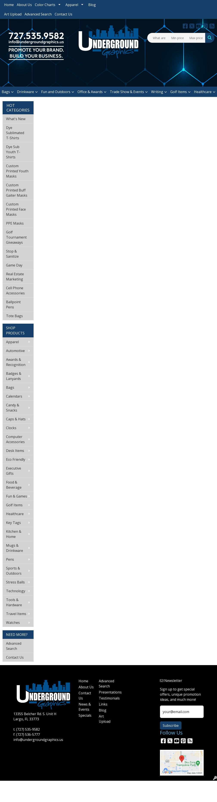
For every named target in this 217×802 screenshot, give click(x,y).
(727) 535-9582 (28, 729)
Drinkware (25, 91)
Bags (6, 91)
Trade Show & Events (127, 91)
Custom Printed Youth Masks (17, 171)
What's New (15, 118)
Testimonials (106, 698)
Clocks (11, 427)
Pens (10, 559)
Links (103, 704)
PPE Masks (15, 223)
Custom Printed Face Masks (16, 209)
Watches (13, 622)
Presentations (106, 692)
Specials (85, 715)
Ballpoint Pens (13, 304)
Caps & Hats (16, 419)
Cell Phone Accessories (15, 290)
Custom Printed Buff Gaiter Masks (16, 190)
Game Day (14, 265)
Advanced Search (38, 14)
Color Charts (45, 4)
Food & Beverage (14, 485)
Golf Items (178, 91)
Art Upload (13, 14)
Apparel (71, 4)
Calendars (14, 396)
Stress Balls (15, 582)
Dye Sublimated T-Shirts (15, 132)
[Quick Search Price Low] (178, 38)
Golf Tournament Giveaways (16, 237)
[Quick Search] (158, 38)
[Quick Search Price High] (196, 38)
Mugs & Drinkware (14, 548)
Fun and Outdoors (55, 91)
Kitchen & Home (13, 534)
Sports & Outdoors (14, 571)
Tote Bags (14, 316)
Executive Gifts (13, 471)
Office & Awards (90, 91)
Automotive (15, 350)
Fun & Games (16, 496)
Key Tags (13, 522)
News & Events (85, 707)
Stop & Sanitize (12, 254)
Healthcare (203, 91)
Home (9, 4)
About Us (24, 4)
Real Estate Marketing (15, 277)
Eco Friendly (15, 459)
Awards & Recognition (15, 362)
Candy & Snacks (12, 408)
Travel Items (16, 613)
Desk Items (15, 450)
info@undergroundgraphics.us (38, 739)
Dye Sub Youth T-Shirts (13, 151)
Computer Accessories (15, 439)
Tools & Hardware (14, 602)
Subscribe (171, 725)
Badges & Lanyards (13, 376)
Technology (15, 591)
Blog (92, 4)
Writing (157, 91)
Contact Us (63, 14)
